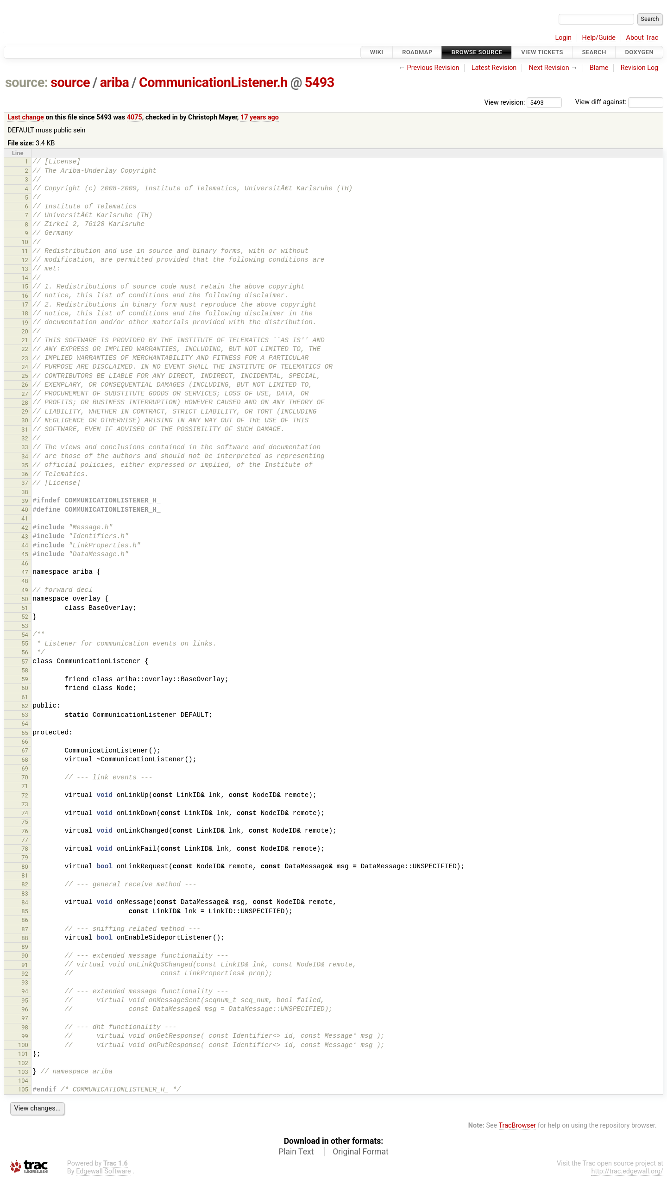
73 (24, 804)
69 (24, 768)
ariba (114, 82)
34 (24, 456)
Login (563, 38)
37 (24, 482)
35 (24, 465)
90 (24, 955)
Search (594, 52)
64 (24, 723)
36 (24, 473)
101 (23, 1053)
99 (24, 1036)
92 (24, 973)
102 (23, 1063)
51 (24, 607)
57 (24, 661)
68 (24, 759)
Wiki (377, 52)
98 (24, 1027)
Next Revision (549, 68)
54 (24, 634)
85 (24, 911)
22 (24, 348)
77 (24, 839)
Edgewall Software (103, 1171)
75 (24, 821)
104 (23, 1080)
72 (24, 795)
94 (24, 991)
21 (24, 340)
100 (23, 1044)
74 (24, 812)
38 (24, 492)
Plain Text (296, 1151)
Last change (25, 117)
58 (24, 670)
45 (24, 554)
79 (24, 857)
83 (24, 893)
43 (24, 536)
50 (24, 599)
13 (24, 268)
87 (24, 929)
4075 (134, 117)
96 (24, 1009)
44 (24, 545)
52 (24, 616)
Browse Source (476, 52)
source (70, 82)
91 (24, 964)
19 (24, 322)
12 (24, 260)
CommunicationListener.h (213, 82)
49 (24, 590)
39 (24, 500)
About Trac (642, 38)
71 (24, 786)
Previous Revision (433, 68)
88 (24, 937)
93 (24, 982)
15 (24, 286)
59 (24, 679)
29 (24, 411)
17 (24, 304)
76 (24, 831)
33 (24, 447)
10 (24, 241)
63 (24, 714)
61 (24, 697)
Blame (599, 68)
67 (24, 750)
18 (24, 313)
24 (24, 367)
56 (24, 652)
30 (24, 420)
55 (24, 643)
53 (24, 625)
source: (26, 82)
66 (24, 741)
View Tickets (542, 52)
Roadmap (417, 52)
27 (24, 393)
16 (24, 295)
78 (24, 848)
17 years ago (259, 117)
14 (24, 277)
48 (24, 580)
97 (24, 1018)
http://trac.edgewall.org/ (627, 1171)
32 (24, 438)
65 (24, 732)
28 (24, 402)
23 (24, 358)
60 (24, 687)
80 (24, 866)
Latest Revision (494, 68)
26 (24, 384)
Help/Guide (599, 38)
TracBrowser (517, 1125)
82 (24, 884)
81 (24, 875)
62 (24, 705)
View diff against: (619, 102)
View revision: (505, 102)
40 (24, 509)
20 (24, 331)
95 (24, 1000)
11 (24, 250)
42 (24, 527)
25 (24, 375)
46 (24, 563)
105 (23, 1089)
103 (23, 1071)
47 (24, 572)
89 (24, 946)
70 (24, 777)
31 (24, 429)
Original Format (361, 1151)
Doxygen (639, 52)
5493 (319, 82)
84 (24, 902)
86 (24, 919)
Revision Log (640, 68)
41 (24, 518)
